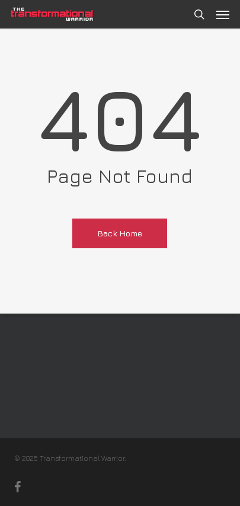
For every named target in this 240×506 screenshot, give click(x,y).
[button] (222, 14)
